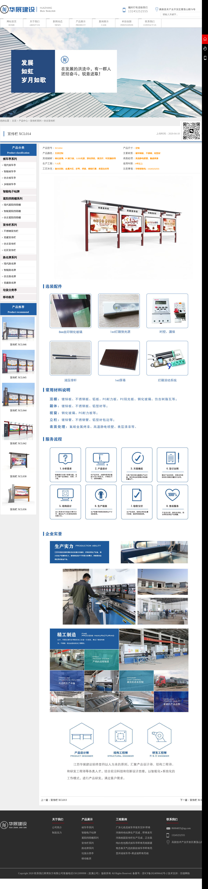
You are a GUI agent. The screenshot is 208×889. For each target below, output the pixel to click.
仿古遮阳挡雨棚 (12, 217)
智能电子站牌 (11, 191)
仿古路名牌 (10, 276)
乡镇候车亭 (10, 184)
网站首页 (11, 23)
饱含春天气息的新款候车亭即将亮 (134, 848)
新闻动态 (57, 23)
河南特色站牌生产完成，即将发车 (134, 832)
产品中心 (23, 120)
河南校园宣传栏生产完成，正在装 (134, 838)
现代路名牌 (10, 263)
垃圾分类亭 (10, 290)
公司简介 (57, 827)
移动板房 (8, 297)
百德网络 (185, 873)
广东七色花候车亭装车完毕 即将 (133, 827)
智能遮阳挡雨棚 (12, 211)
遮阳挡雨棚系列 (12, 198)
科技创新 (126, 23)
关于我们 (34, 23)
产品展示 (80, 23)
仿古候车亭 (10, 178)
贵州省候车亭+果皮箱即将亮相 (132, 853)
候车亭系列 (10, 158)
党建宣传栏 (10, 237)
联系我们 (149, 23)
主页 (14, 120)
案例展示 (103, 23)
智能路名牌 (10, 270)
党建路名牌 (10, 282)
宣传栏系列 (35, 120)
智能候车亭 (10, 171)
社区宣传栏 (10, 250)
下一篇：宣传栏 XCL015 (193, 800)
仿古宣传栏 (49, 120)
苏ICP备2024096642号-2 (154, 873)
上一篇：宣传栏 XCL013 (54, 800)
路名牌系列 (10, 257)
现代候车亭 (10, 165)
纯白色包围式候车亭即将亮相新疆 (134, 843)
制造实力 (57, 832)
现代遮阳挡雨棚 (12, 204)
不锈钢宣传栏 (11, 231)
